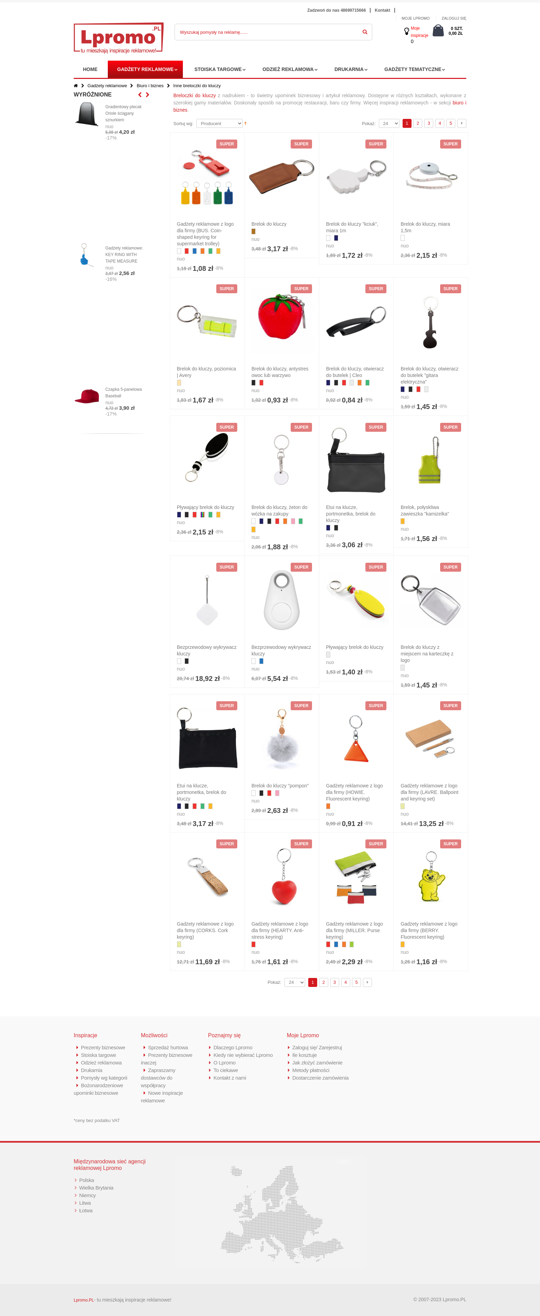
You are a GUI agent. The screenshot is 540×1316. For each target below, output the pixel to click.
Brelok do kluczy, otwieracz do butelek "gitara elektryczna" (429, 375)
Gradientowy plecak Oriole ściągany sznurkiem (123, 113)
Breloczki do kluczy (195, 95)
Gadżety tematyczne (412, 69)
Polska (86, 1180)
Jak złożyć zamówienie (317, 1062)
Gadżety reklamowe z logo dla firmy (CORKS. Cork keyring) (205, 930)
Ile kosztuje (304, 1055)
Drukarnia (349, 69)
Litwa (85, 1203)
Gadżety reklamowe (145, 69)
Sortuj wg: (184, 123)
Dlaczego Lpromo (233, 1047)
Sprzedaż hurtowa (168, 1047)
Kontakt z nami (230, 1078)
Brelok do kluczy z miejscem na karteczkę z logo (427, 653)
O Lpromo (225, 1062)
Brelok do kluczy (269, 224)
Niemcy (87, 1195)
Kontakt (382, 10)
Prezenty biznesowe (103, 1047)
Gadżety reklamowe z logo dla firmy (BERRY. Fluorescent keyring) (429, 930)
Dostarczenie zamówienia (320, 1078)
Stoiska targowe (218, 69)
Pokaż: (369, 123)
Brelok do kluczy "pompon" (280, 785)
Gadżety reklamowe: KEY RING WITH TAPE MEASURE (124, 255)
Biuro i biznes (150, 85)
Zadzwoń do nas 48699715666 (336, 10)
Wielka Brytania (96, 1188)
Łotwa (86, 1210)
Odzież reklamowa (288, 69)
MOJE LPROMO (415, 18)
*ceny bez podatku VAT (97, 1120)
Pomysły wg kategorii (104, 1078)
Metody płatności (311, 1070)
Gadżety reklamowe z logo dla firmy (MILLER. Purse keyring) (354, 930)
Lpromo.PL (84, 1300)
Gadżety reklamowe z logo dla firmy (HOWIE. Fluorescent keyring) (354, 792)
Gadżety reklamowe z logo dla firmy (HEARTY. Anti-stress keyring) (279, 930)
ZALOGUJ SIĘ (454, 18)
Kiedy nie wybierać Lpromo (243, 1055)
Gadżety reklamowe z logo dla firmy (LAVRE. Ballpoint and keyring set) (429, 792)
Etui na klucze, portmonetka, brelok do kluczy (350, 513)
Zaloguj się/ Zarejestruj (317, 1047)
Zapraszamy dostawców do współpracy (158, 1077)
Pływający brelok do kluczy (206, 507)
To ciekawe (226, 1070)
